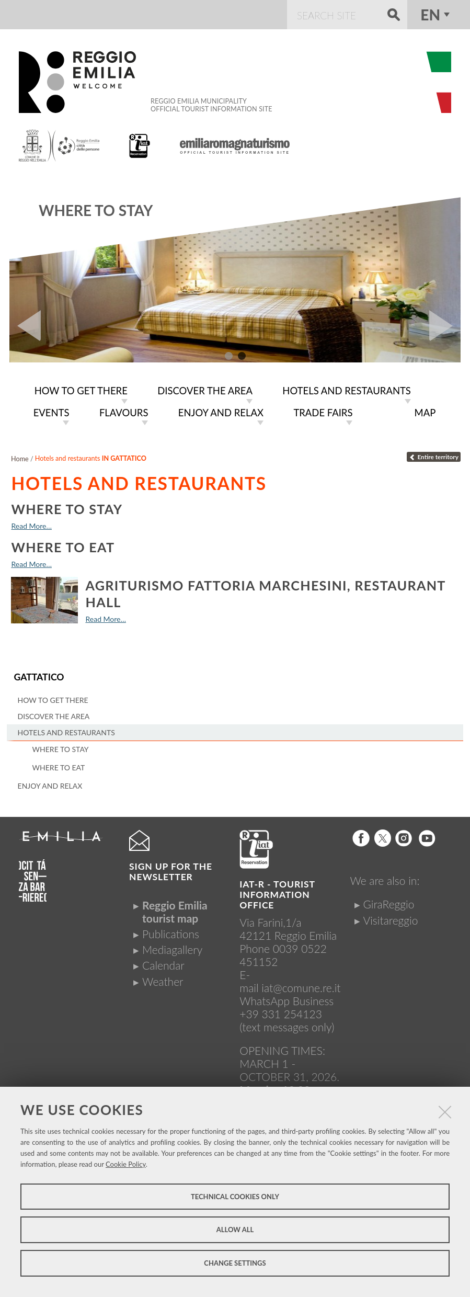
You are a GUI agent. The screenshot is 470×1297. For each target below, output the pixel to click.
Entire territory (433, 456)
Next (445, 326)
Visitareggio (390, 918)
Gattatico (39, 675)
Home (20, 457)
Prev (25, 326)
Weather (162, 979)
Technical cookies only (235, 1196)
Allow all (235, 1229)
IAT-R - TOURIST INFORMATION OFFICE (277, 893)
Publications (170, 932)
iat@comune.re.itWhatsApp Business (289, 993)
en (430, 15)
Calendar (163, 963)
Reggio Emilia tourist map (175, 910)
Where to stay (96, 210)
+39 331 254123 (280, 1012)
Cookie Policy (126, 1164)
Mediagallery (172, 947)
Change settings (235, 1263)
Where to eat (62, 545)
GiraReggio (388, 902)
